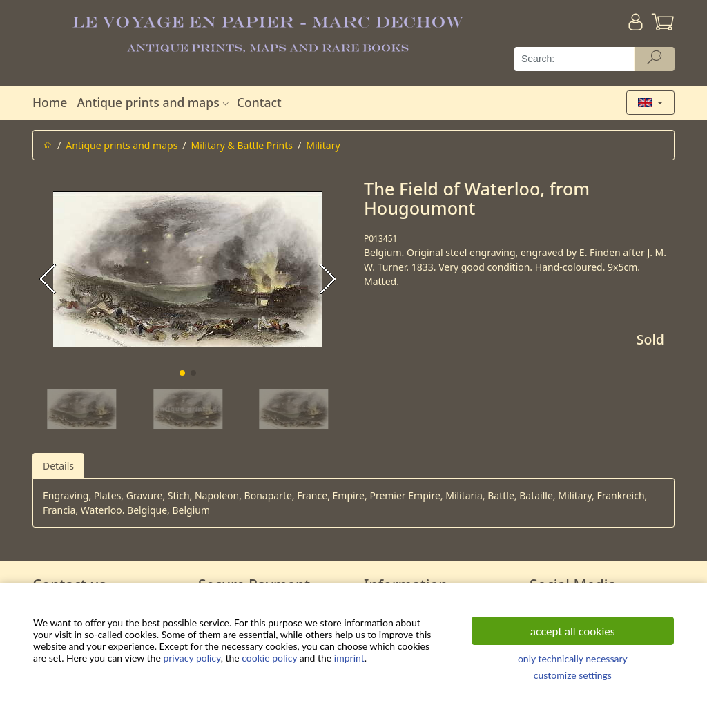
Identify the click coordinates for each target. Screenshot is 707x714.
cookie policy (269, 658)
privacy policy (191, 658)
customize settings (573, 675)
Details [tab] (58, 465)
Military (323, 145)
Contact (259, 102)
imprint (349, 658)
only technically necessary (573, 658)
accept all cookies (572, 630)
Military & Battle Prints (242, 145)
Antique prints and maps (154, 102)
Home (49, 102)
